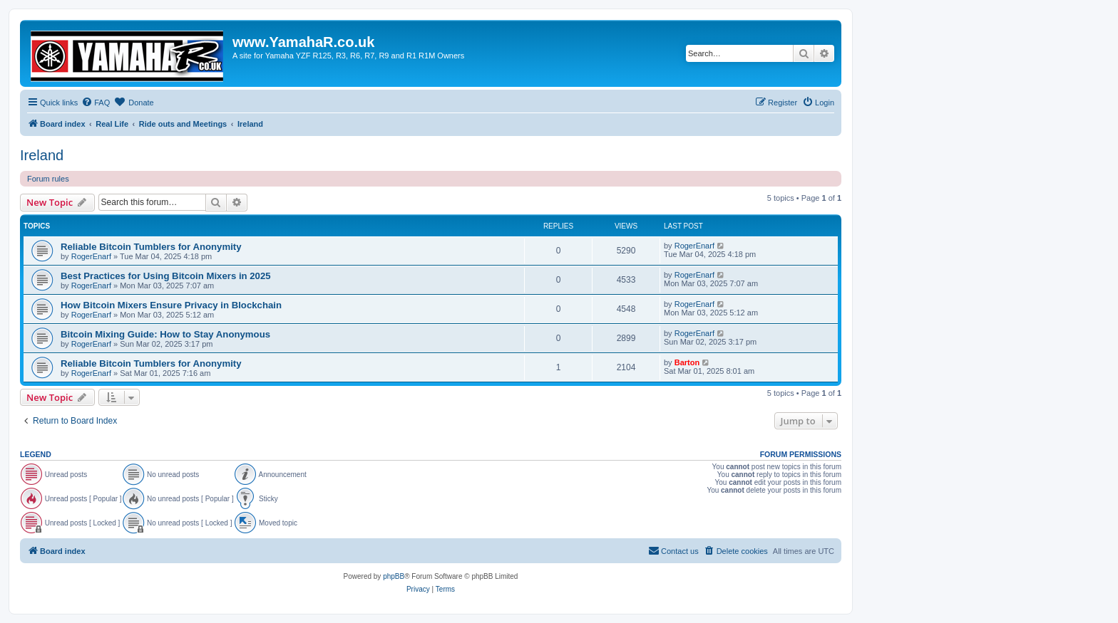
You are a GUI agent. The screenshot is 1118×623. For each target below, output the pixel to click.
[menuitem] (95, 102)
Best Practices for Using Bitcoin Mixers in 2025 (166, 276)
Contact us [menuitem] (673, 550)
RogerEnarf (91, 256)
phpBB (393, 576)
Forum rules (48, 178)
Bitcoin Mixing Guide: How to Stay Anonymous (165, 334)
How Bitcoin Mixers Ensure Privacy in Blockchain (171, 305)
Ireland (41, 155)
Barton (687, 362)
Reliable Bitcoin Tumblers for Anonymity (151, 246)
